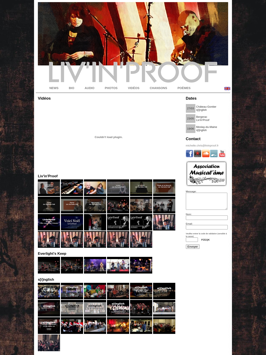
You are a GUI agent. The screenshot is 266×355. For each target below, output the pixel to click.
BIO (71, 88)
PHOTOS (111, 88)
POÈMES (184, 88)
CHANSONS (158, 88)
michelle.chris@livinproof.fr (202, 145)
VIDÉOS (133, 88)
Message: (191, 191)
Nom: (189, 217)
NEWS (53, 88)
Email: (189, 226)
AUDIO (89, 88)
